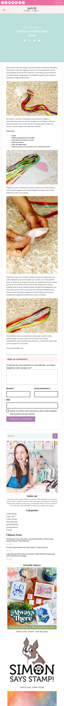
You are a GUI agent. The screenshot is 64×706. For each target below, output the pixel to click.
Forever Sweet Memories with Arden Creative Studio (27, 547)
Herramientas (12, 522)
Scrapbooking (12, 527)
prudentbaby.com (16, 348)
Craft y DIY (10, 516)
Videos (9, 530)
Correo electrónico (42, 388)
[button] (4, 10)
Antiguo (26, 28)
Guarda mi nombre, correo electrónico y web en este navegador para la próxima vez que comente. (33, 412)
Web (8, 400)
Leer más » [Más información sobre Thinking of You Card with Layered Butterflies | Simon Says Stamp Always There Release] (9, 544)
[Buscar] (55, 436)
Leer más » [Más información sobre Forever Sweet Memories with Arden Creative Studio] (9, 550)
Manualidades (35, 28)
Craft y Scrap (11, 519)
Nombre (10, 388)
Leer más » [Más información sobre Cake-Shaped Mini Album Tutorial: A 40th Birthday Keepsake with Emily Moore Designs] (9, 559)
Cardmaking (11, 514)
